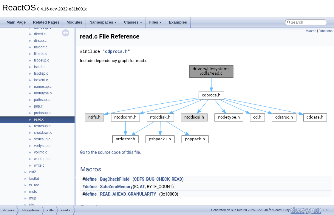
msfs (33, 192)
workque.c (42, 159)
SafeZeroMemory (116, 186)
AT (142, 186)
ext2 (32, 172)
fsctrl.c (39, 67)
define (91, 179)
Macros (311, 31)
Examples (178, 22)
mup (32, 198)
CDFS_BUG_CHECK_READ (158, 179)
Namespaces (103, 22)
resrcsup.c (42, 126)
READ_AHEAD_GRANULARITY (128, 194)
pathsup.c (42, 100)
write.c (39, 165)
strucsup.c (42, 139)
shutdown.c (43, 132)
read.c (39, 119)
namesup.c (43, 87)
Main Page (16, 22)
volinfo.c (40, 152)
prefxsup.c (42, 113)
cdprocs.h (116, 51)
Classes (133, 22)
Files (155, 22)
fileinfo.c (40, 54)
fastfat (34, 178)
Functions (325, 31)
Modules (74, 22)
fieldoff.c (40, 47)
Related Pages (46, 22)
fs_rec (34, 185)
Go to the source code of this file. (110, 152)
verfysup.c (42, 146)
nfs (31, 205)
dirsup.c (40, 41)
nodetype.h (43, 93)
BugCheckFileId (115, 179)
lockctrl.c (41, 80)
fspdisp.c (41, 73)
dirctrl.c (40, 34)
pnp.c (38, 106)
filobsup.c (41, 60)
